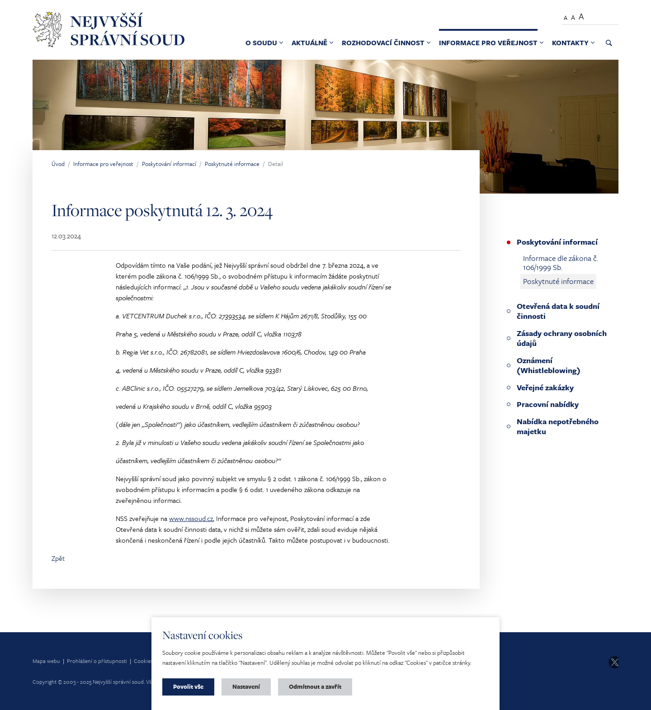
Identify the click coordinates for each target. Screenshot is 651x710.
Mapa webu (46, 661)
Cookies (143, 661)
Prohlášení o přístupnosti (97, 661)
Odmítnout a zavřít (315, 686)
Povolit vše (188, 686)
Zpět (58, 558)
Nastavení (246, 686)
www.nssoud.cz (191, 518)
